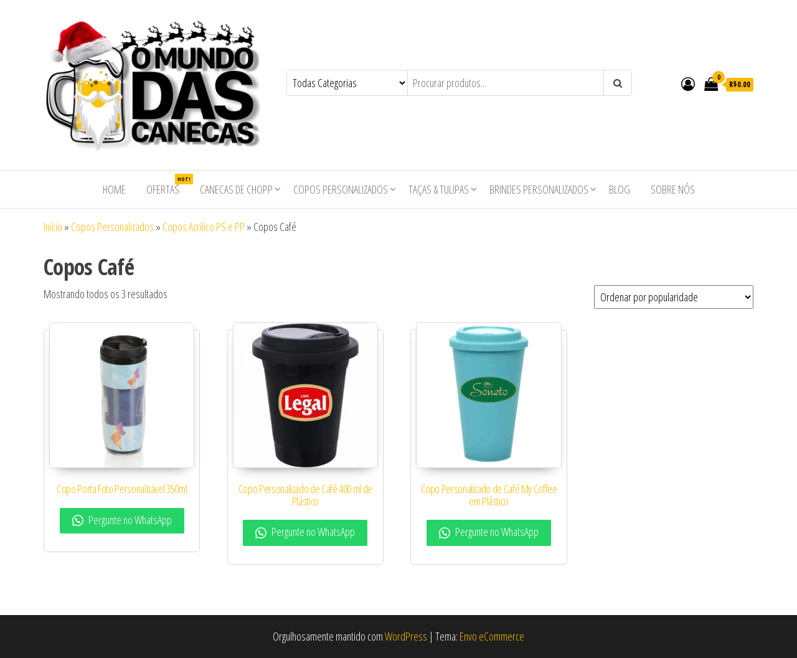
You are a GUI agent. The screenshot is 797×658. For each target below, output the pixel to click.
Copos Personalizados (340, 189)
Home (114, 189)
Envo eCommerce (492, 636)
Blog (619, 189)
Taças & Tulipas (438, 189)
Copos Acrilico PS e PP (204, 226)
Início (53, 226)
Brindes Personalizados (538, 189)
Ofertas (167, 185)
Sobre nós (673, 189)
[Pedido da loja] (673, 297)
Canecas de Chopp (236, 189)
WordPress (406, 636)
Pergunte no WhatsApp (122, 519)
